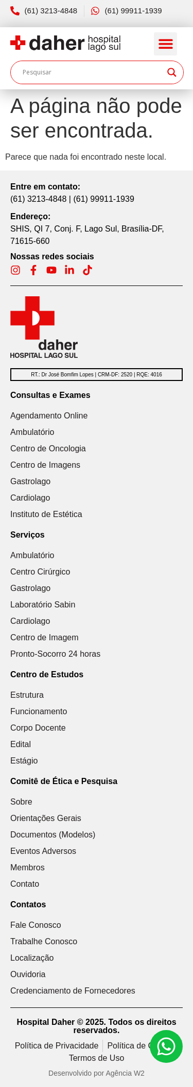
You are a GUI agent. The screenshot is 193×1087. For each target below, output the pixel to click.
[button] (165, 43)
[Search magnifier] (172, 72)
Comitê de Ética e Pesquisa (63, 781)
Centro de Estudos (46, 674)
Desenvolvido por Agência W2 (96, 1073)
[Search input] (92, 72)
